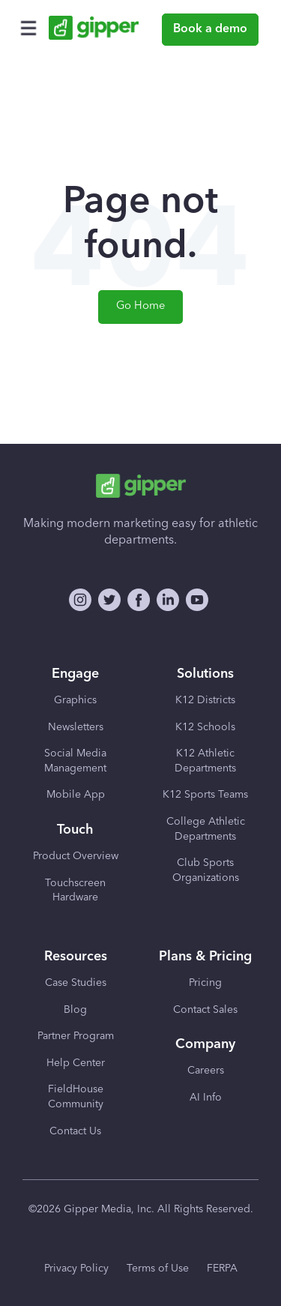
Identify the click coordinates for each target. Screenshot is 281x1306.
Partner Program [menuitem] (75, 1036)
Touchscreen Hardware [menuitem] (75, 890)
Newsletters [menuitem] (75, 727)
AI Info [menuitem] (206, 1097)
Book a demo (210, 29)
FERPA (222, 1268)
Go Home (140, 306)
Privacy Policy (76, 1268)
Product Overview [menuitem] (75, 856)
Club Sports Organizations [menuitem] (205, 870)
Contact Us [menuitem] (75, 1131)
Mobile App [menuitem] (75, 794)
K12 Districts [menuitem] (205, 700)
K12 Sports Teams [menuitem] (205, 794)
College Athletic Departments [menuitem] (205, 829)
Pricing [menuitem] (205, 983)
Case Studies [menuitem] (75, 983)
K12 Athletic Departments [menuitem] (205, 761)
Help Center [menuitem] (75, 1063)
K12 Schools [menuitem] (205, 727)
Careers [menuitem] (205, 1070)
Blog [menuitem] (75, 1010)
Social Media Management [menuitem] (75, 761)
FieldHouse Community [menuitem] (75, 1097)
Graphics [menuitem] (75, 700)
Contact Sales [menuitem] (205, 1010)
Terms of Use (158, 1268)
